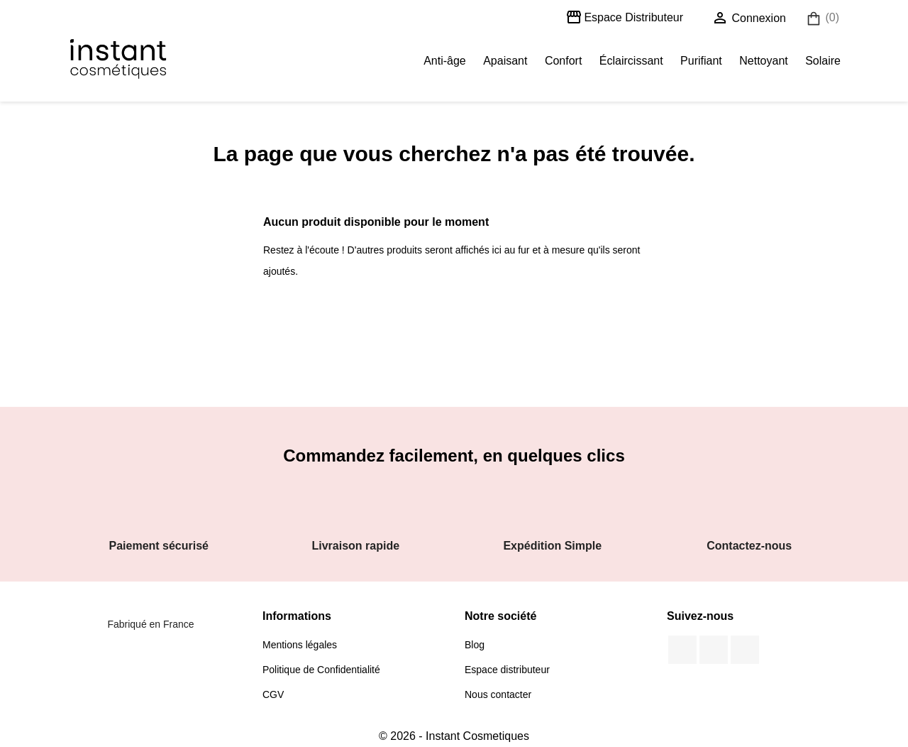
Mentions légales (299, 644)
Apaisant (505, 61)
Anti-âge (444, 61)
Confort (563, 61)
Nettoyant (763, 61)
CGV (273, 694)
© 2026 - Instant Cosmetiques (454, 736)
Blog (475, 644)
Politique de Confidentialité (321, 669)
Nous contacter (498, 694)
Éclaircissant (631, 61)
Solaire (823, 61)
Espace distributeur (507, 669)
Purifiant (701, 61)
